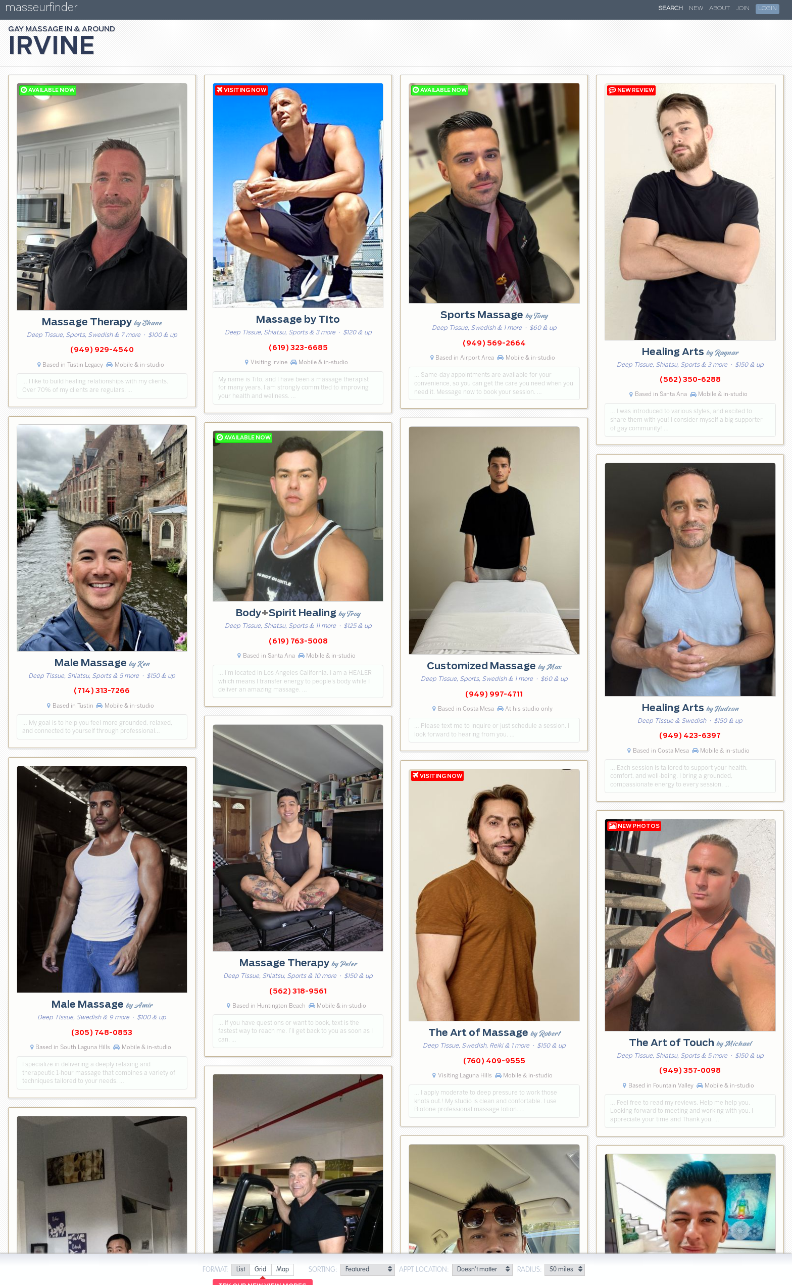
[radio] (240, 1270)
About (719, 9)
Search (671, 9)
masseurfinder (41, 9)
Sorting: (323, 1269)
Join (743, 9)
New (696, 9)
